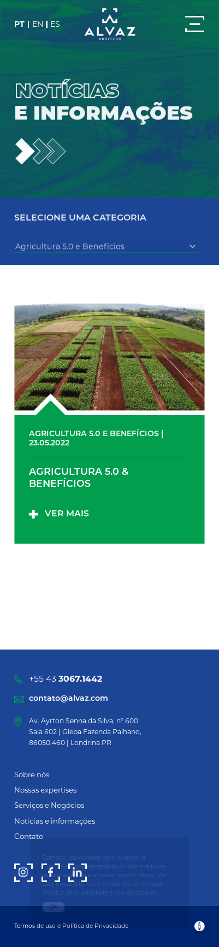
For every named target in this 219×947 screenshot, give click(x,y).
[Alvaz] (109, 24)
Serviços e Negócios (49, 805)
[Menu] (194, 24)
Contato (28, 836)
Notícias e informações (54, 821)
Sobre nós (31, 774)
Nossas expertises (45, 789)
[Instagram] (23, 872)
